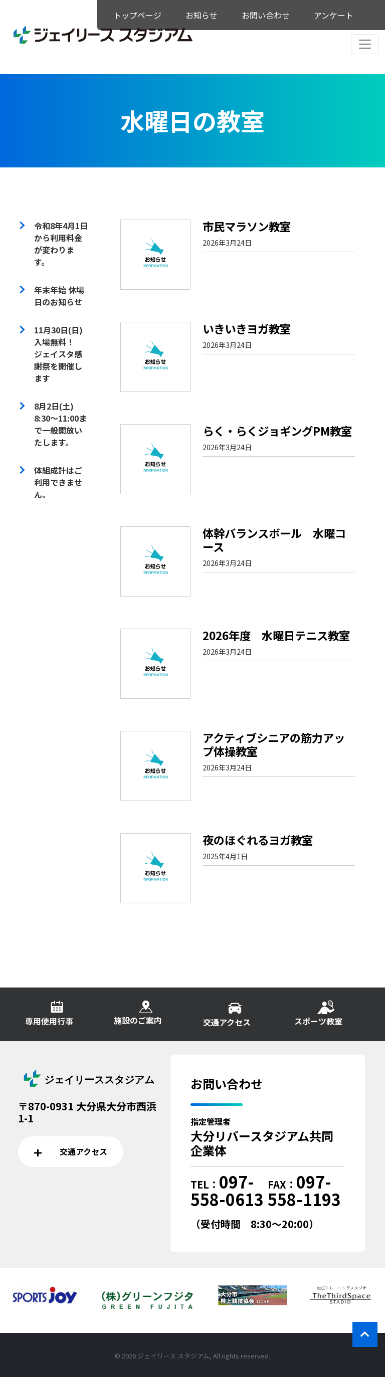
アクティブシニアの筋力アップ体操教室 (274, 744)
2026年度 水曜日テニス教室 (276, 635)
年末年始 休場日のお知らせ (59, 296)
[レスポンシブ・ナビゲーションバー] (365, 44)
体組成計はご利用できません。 (58, 482)
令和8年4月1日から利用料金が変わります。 (61, 244)
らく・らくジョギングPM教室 (277, 431)
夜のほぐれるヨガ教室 (258, 840)
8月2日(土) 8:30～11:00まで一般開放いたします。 (60, 424)
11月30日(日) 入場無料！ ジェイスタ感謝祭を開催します (62, 354)
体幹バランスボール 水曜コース (274, 539)
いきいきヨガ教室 (247, 328)
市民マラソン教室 (247, 226)
